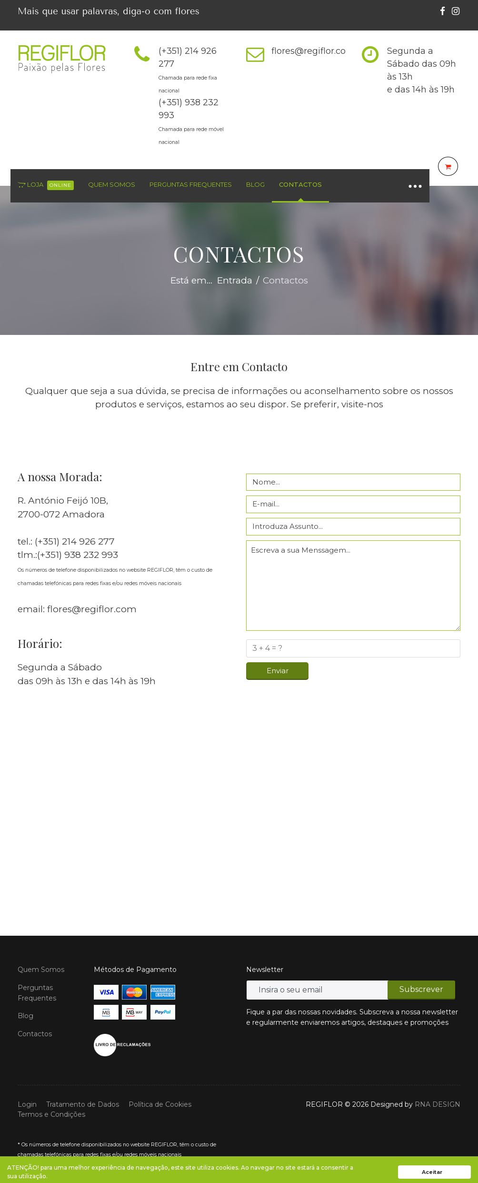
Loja (46, 185)
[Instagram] (455, 11)
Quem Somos (111, 184)
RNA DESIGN (437, 1104)
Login (27, 1104)
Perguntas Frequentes (190, 184)
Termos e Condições (51, 1114)
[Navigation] (415, 185)
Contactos (300, 184)
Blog (255, 184)
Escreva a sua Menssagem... (353, 585)
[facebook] (442, 11)
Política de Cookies (160, 1104)
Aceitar (432, 1172)
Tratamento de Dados (82, 1104)
